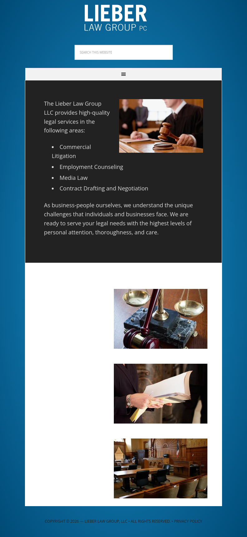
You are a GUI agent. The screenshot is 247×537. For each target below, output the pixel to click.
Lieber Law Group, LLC (123, 15)
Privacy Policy (188, 521)
